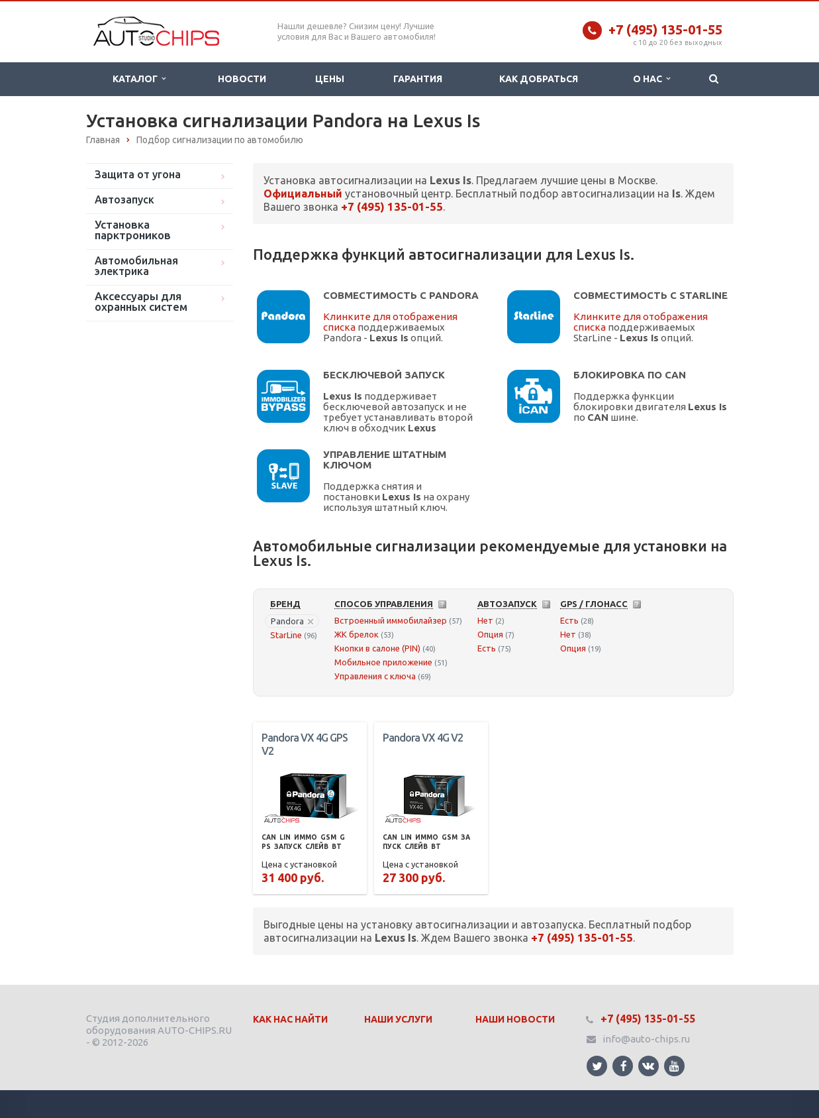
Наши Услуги (398, 1019)
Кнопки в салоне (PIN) (377, 648)
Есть (486, 648)
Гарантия (417, 79)
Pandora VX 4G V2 (423, 738)
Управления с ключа (375, 676)
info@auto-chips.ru (646, 1038)
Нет (485, 620)
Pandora (292, 621)
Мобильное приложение (383, 662)
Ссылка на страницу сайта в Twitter (597, 1066)
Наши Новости (515, 1019)
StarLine (286, 635)
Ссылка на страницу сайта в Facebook (623, 1066)
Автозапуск (124, 199)
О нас (651, 79)
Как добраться (538, 79)
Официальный (303, 193)
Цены (329, 79)
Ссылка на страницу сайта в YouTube (674, 1066)
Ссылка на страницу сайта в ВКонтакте (648, 1065)
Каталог (139, 79)
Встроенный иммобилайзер (390, 620)
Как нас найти (290, 1019)
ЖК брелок (356, 634)
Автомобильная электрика (136, 265)
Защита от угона (138, 174)
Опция (490, 634)
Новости (242, 79)
